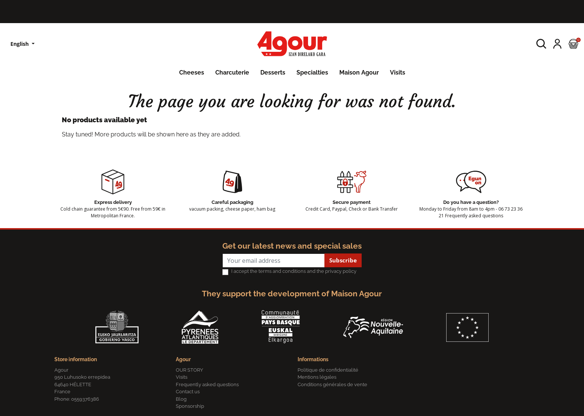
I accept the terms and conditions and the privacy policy (293, 271)
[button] (541, 44)
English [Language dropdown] (20, 43)
